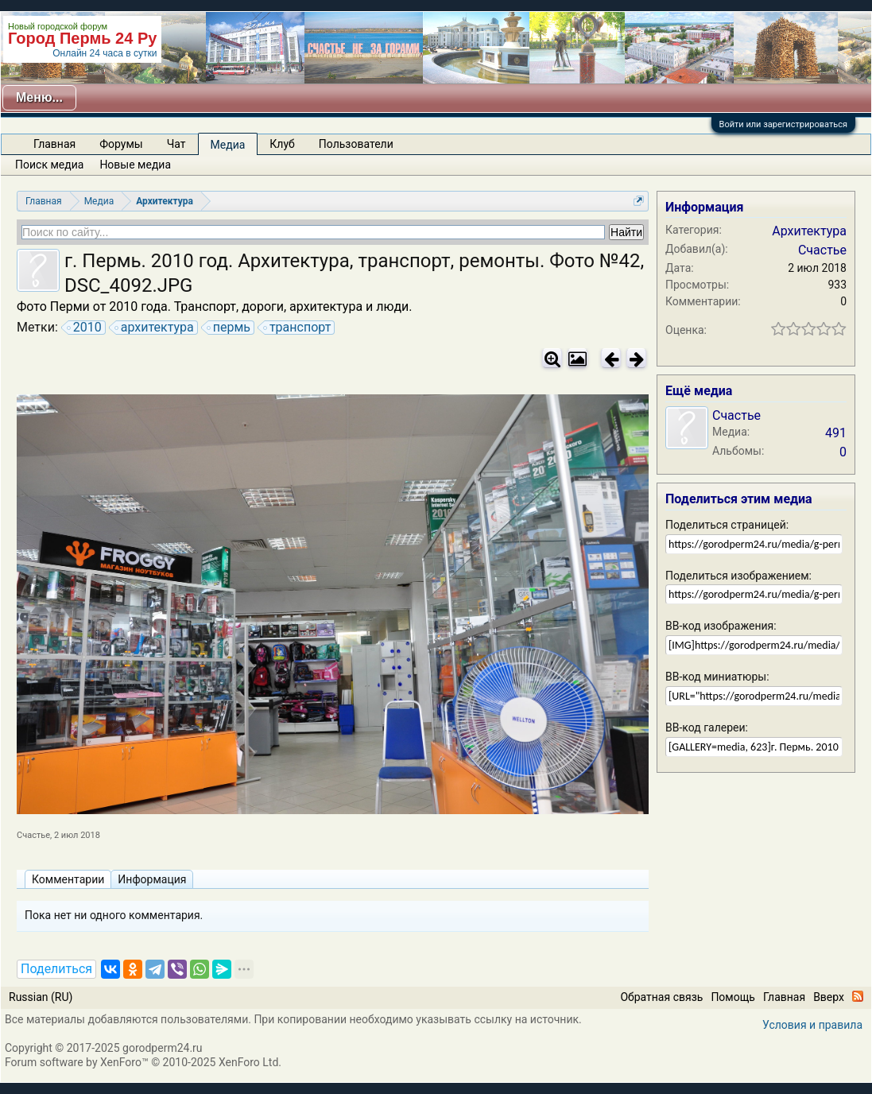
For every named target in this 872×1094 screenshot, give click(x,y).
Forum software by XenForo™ (143, 1062)
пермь (229, 327)
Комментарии (68, 879)
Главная (54, 144)
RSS (857, 996)
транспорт (298, 327)
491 (836, 432)
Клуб (281, 144)
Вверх (828, 997)
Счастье (33, 835)
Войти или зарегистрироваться (783, 124)
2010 (85, 327)
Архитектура (809, 231)
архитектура (155, 327)
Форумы (120, 144)
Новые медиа (135, 164)
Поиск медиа (49, 164)
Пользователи (356, 144)
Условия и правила (812, 1024)
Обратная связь (661, 997)
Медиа (228, 144)
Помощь (733, 997)
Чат (176, 144)
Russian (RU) (40, 997)
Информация (152, 879)
